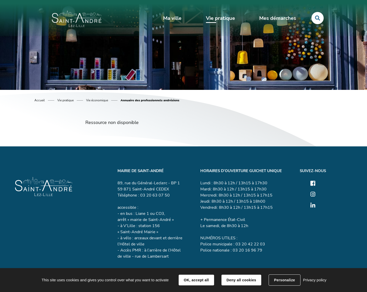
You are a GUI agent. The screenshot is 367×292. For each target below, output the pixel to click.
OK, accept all (196, 280)
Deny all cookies (241, 280)
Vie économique (97, 100)
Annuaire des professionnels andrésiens (150, 100)
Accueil (39, 100)
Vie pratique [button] (220, 18)
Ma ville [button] (172, 18)
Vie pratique (65, 100)
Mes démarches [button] (277, 18)
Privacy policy (314, 280)
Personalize (284, 280)
